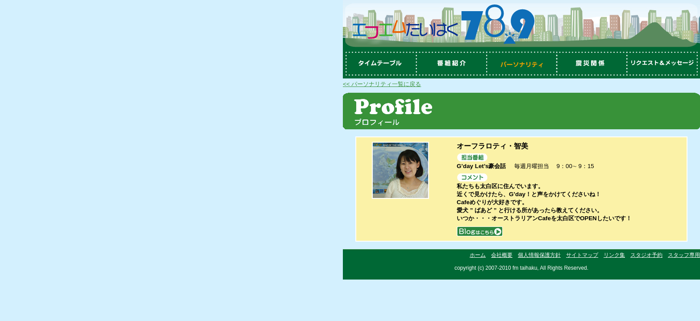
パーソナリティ (521, 63)
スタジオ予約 (646, 255)
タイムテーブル (378, 63)
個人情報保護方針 (539, 255)
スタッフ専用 (684, 255)
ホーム (478, 255)
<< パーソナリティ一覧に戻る (382, 84)
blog (480, 231)
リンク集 (614, 255)
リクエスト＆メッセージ (664, 63)
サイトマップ (582, 255)
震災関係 (593, 63)
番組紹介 (450, 63)
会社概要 (501, 255)
